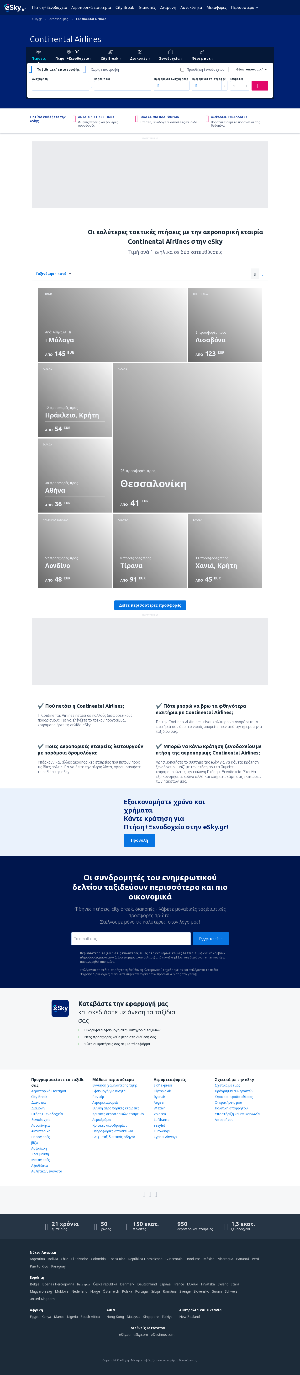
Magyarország (41, 1291)
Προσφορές (40, 1136)
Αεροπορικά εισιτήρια (91, 7)
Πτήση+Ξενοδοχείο (49, 7)
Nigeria (72, 1316)
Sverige (185, 1291)
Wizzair (159, 1108)
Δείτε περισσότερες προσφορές (150, 605)
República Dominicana (145, 1259)
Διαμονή (168, 7)
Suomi (217, 1291)
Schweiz (231, 1291)
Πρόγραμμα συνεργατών (234, 1091)
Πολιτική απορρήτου (231, 1108)
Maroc (59, 1316)
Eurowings (162, 1131)
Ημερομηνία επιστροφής (209, 78)
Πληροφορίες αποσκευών (112, 1131)
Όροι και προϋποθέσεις (234, 1096)
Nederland (79, 1291)
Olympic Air (162, 1091)
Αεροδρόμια (101, 1119)
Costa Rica (117, 1259)
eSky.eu (125, 1334)
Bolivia (53, 1259)
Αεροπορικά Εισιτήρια (48, 1091)
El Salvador (79, 1259)
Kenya (46, 1316)
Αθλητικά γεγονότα (46, 1171)
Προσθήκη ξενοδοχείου (206, 69)
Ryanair (159, 1096)
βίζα (34, 1142)
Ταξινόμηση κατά (51, 273)
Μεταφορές (216, 7)
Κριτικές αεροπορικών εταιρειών (118, 1114)
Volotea (160, 1114)
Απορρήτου (224, 1119)
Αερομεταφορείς (105, 1102)
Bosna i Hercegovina (58, 1284)
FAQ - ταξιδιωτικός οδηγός (114, 1136)
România (170, 1291)
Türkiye (167, 1316)
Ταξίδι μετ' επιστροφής (58, 69)
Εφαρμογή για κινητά (109, 1091)
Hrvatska (208, 1284)
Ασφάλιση (39, 1148)
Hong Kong (115, 1316)
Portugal (141, 1291)
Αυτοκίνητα (191, 7)
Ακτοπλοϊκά (40, 1131)
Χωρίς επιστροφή (105, 69)
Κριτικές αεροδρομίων (109, 1125)
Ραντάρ (98, 1096)
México (209, 1259)
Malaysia (133, 1316)
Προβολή (139, 840)
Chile (64, 1259)
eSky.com (140, 1334)
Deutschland (147, 1284)
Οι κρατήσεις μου (228, 1102)
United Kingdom (42, 1298)
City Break (125, 7)
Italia (235, 1284)
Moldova (61, 1291)
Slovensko (201, 1291)
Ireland (223, 1284)
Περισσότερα (242, 7)
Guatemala (174, 1259)
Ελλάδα (192, 1284)
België (34, 1284)
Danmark (127, 1284)
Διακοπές (147, 7)
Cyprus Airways (165, 1136)
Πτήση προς (102, 78)
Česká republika (105, 1284)
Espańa (165, 1284)
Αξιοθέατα (39, 1165)
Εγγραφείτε (211, 939)
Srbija (155, 1291)
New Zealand (189, 1316)
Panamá (242, 1259)
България (83, 1284)
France (179, 1284)
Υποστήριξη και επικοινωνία (237, 1114)
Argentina (37, 1259)
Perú (255, 1259)
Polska (127, 1291)
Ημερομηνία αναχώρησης (171, 78)
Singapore (151, 1316)
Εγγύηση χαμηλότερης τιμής (114, 1085)
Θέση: (240, 69)
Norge (95, 1291)
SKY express (163, 1085)
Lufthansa (161, 1119)
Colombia (98, 1259)
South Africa (90, 1316)
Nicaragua (225, 1259)
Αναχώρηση (40, 78)
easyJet (159, 1125)
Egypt (34, 1316)
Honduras (192, 1259)
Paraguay (58, 1266)
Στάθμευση (40, 1154)
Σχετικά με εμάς (227, 1085)
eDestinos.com (162, 1334)
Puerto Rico (39, 1266)
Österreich (111, 1291)
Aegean (159, 1102)
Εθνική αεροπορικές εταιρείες (115, 1108)
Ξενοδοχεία (40, 1119)
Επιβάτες (236, 78)
